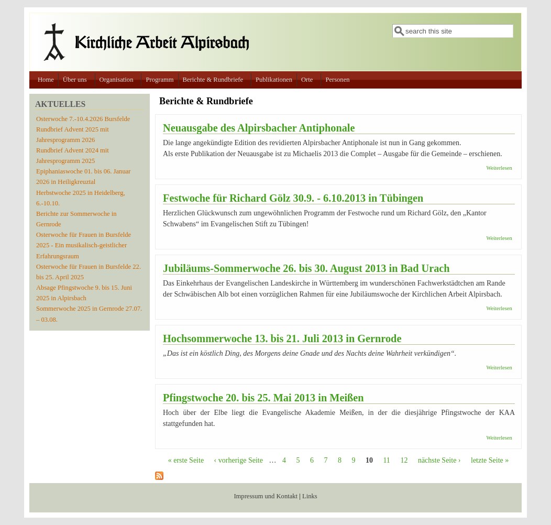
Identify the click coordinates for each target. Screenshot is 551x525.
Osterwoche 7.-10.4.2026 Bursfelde (83, 119)
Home (46, 79)
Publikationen (274, 79)
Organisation (117, 79)
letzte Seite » (490, 460)
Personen (337, 79)
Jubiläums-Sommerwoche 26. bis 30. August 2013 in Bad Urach (306, 268)
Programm (159, 79)
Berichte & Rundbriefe (213, 79)
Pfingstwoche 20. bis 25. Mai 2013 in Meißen (263, 397)
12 (403, 460)
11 (386, 460)
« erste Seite (186, 460)
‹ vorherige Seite (238, 460)
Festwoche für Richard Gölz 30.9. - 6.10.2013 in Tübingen (293, 198)
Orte (307, 79)
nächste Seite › (439, 460)
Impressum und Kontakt (265, 496)
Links (309, 496)
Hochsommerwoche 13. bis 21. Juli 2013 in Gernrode (282, 338)
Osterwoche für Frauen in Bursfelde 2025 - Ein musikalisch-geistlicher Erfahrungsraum (83, 245)
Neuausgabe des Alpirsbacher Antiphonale (259, 128)
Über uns (75, 79)
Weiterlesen (499, 168)
